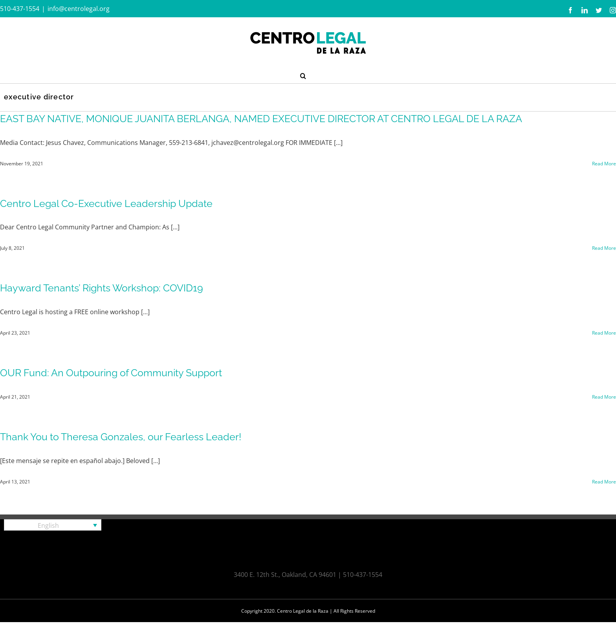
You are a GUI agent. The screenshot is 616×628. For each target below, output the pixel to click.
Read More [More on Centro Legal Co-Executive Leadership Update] (604, 248)
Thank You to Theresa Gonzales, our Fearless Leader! (120, 437)
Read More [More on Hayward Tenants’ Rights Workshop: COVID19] (604, 333)
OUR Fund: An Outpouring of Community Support (111, 373)
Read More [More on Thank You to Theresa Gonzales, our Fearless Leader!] (604, 481)
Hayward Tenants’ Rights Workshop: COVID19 (101, 288)
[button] (303, 75)
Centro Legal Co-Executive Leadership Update (106, 203)
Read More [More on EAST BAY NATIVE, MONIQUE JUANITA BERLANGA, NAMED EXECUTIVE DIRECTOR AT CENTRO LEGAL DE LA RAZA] (604, 163)
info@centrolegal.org (79, 8)
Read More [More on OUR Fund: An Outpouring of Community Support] (604, 397)
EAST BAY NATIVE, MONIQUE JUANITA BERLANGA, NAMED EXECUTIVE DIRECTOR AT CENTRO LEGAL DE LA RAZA (261, 119)
